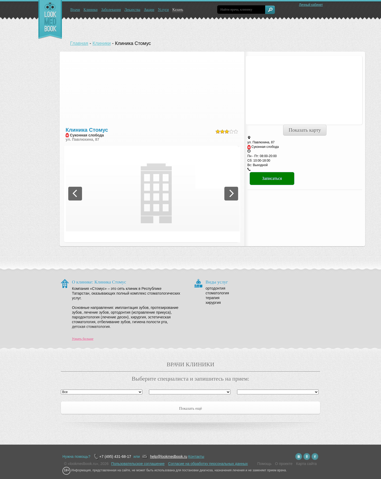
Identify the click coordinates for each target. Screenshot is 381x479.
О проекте (284, 464)
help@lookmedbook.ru (168, 456)
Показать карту (305, 130)
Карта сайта (306, 464)
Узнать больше (83, 339)
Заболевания (111, 10)
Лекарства (132, 10)
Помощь (264, 464)
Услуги (163, 10)
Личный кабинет (311, 5)
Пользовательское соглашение (138, 464)
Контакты (196, 456)
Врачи (75, 10)
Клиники (91, 10)
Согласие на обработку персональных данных (208, 464)
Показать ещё (190, 408)
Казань (177, 10)
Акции (149, 10)
